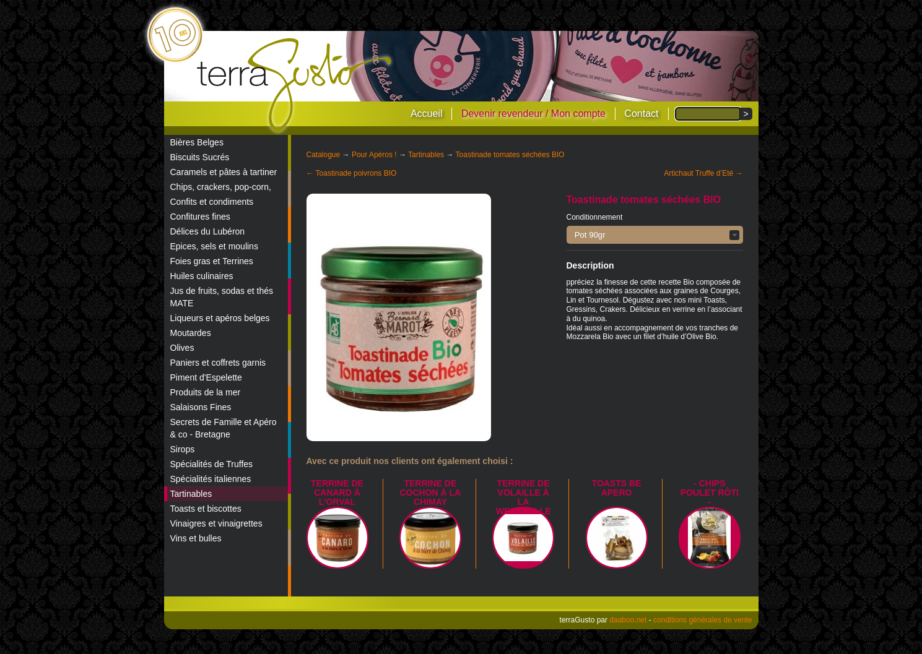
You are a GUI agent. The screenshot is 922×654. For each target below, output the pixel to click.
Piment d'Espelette (206, 377)
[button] (655, 235)
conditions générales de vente (702, 620)
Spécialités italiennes (210, 479)
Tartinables (191, 494)
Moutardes (190, 333)
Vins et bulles (196, 538)
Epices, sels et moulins (214, 246)
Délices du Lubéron (207, 231)
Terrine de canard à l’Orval (337, 492)
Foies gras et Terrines (211, 261)
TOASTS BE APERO (616, 487)
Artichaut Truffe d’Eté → (703, 173)
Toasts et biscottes (205, 509)
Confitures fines (200, 217)
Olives (182, 348)
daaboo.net (627, 620)
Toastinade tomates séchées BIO (510, 154)
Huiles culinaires (201, 276)
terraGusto (295, 85)
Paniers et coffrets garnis (218, 363)
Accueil (427, 113)
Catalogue (324, 154)
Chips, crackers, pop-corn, (220, 187)
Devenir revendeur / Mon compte (533, 113)
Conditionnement (595, 217)
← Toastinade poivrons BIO (352, 173)
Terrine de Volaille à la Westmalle (523, 497)
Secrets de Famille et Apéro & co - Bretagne (223, 428)
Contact (641, 113)
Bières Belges (197, 142)
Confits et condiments (212, 202)
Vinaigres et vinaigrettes (216, 523)
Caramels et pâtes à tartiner (223, 172)
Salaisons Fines (201, 407)
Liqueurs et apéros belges (220, 318)
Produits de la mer (205, 392)
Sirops (182, 449)
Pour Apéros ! (374, 154)
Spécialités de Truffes (211, 464)
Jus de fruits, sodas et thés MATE (222, 297)
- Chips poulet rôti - (710, 492)
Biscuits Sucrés (200, 157)
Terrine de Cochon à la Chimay (430, 492)
